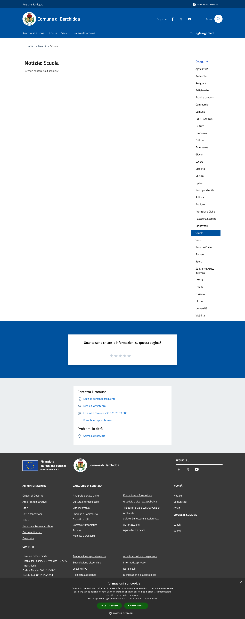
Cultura (199, 126)
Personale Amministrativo (37, 526)
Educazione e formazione (137, 495)
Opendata (28, 538)
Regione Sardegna (32, 4)
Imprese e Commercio (85, 514)
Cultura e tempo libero (86, 502)
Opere (198, 183)
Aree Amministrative (34, 502)
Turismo (200, 294)
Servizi (199, 240)
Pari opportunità (204, 190)
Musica (199, 176)
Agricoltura (201, 69)
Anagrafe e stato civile (86, 495)
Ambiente (201, 76)
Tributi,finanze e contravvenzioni (142, 508)
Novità (42, 46)
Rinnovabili (201, 226)
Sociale (199, 254)
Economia (201, 133)
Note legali (129, 569)
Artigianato (202, 90)
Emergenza (201, 147)
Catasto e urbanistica (85, 525)
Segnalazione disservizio (87, 562)
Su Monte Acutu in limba (204, 271)
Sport (198, 261)
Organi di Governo (32, 495)
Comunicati (180, 502)
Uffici (25, 508)
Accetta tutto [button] (109, 605)
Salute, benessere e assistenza (141, 518)
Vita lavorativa (81, 508)
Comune (200, 112)
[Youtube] (188, 18)
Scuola (199, 233)
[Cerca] (218, 19)
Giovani (199, 154)
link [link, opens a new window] (155, 598)
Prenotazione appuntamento (89, 556)
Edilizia (199, 140)
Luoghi (177, 525)
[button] (122, 613)
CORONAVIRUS (204, 119)
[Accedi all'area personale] (205, 4)
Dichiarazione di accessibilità (139, 575)
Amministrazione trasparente (140, 556)
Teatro (199, 280)
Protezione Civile (205, 211)
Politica (199, 197)
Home (30, 46)
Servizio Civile (203, 247)
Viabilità (200, 315)
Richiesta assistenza (84, 575)
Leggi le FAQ (80, 569)
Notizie (178, 495)
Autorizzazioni (131, 525)
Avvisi (177, 508)
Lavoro (199, 162)
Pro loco (200, 204)
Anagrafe (200, 83)
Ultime (199, 301)
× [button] (241, 582)
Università (201, 308)
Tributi (199, 287)
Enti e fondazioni (32, 514)
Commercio (201, 104)
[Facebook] (171, 18)
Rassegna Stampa (205, 219)
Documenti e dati (32, 532)
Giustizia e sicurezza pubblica (140, 501)
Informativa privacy (134, 562)
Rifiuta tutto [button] (136, 605)
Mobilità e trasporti (84, 536)
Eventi (177, 531)
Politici (26, 520)
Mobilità (200, 169)
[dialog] (122, 598)
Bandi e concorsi (204, 97)
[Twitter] (179, 18)
